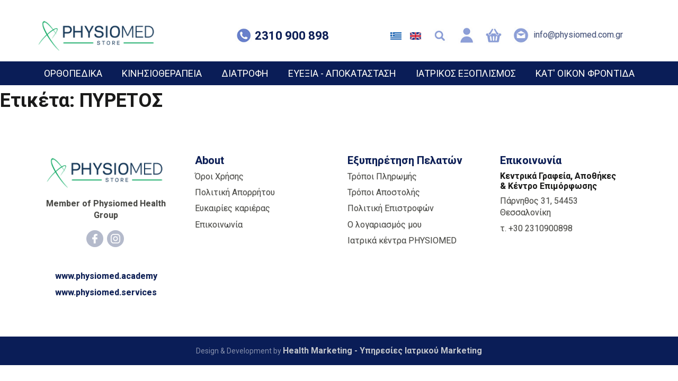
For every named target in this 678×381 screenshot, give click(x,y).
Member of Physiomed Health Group (106, 209)
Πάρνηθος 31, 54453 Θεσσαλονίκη (539, 206)
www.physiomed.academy (106, 276)
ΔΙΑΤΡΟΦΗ (245, 73)
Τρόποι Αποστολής (383, 192)
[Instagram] (115, 238)
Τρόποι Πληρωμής (382, 176)
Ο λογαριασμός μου (384, 225)
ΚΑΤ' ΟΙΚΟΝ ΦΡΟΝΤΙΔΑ (585, 73)
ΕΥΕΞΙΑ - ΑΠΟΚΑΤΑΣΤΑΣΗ (342, 73)
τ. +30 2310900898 (536, 228)
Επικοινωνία (219, 225)
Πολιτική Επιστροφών (390, 208)
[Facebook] (94, 238)
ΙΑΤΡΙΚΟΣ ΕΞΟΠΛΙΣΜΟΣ (466, 73)
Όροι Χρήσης (219, 176)
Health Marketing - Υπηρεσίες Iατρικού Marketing (382, 351)
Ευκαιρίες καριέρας (232, 208)
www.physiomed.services (106, 292)
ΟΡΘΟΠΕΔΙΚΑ (73, 73)
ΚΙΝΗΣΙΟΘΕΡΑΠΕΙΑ (162, 73)
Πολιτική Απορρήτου (235, 192)
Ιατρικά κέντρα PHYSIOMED (402, 240)
